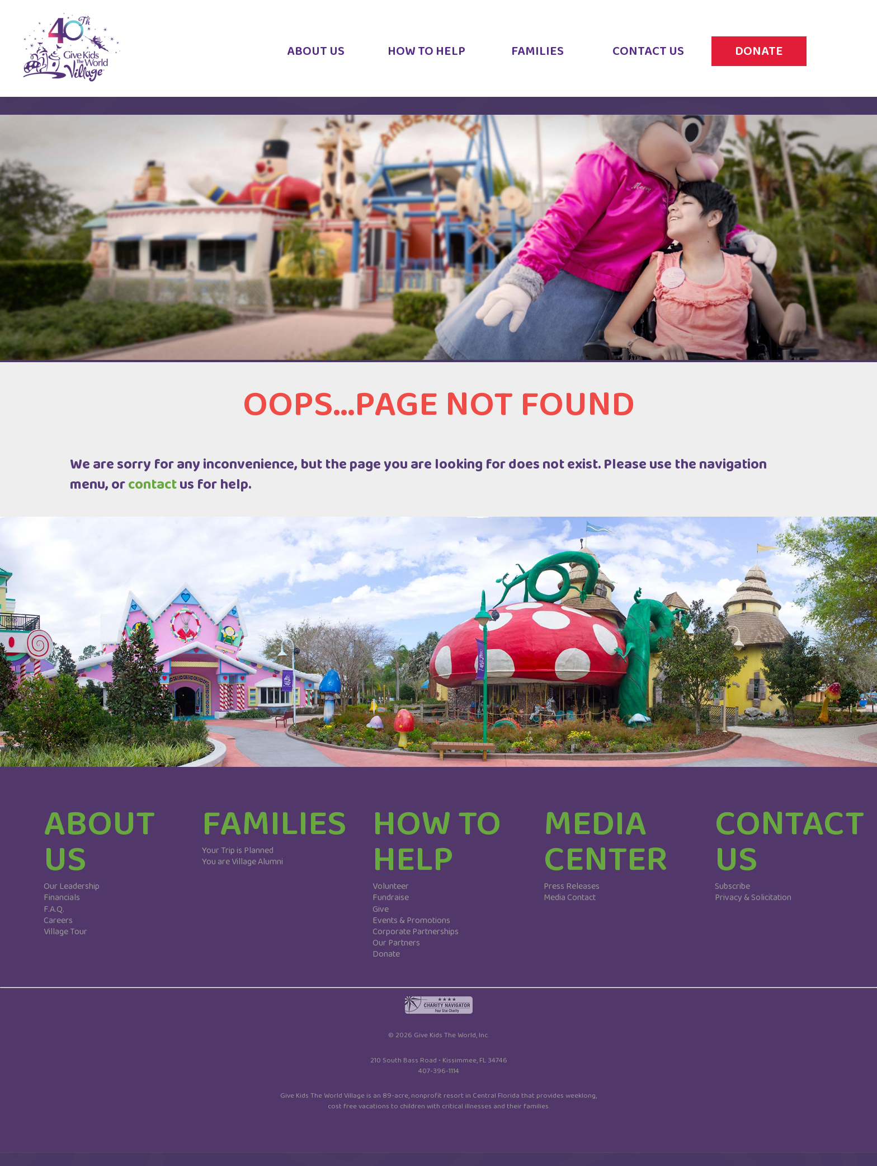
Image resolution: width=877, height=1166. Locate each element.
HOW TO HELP (426, 59)
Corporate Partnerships (416, 932)
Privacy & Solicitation (753, 898)
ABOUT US (316, 59)
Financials (62, 898)
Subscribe (732, 886)
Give (381, 909)
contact (152, 484)
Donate (386, 954)
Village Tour (65, 932)
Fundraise (391, 898)
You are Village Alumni (242, 862)
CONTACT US (648, 59)
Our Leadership (72, 886)
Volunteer (391, 886)
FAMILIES (537, 59)
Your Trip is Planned (238, 851)
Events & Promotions (411, 921)
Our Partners (396, 943)
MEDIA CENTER (606, 842)
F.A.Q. (54, 909)
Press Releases (572, 886)
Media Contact (570, 898)
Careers (58, 921)
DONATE (759, 59)
